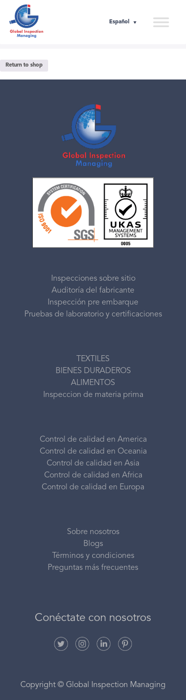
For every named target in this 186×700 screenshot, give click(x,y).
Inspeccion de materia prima (93, 395)
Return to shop (24, 65)
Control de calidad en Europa (93, 487)
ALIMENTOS (93, 383)
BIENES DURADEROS (93, 371)
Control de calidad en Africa (93, 475)
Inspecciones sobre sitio (93, 279)
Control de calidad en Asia (93, 463)
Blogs (93, 544)
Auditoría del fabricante (93, 291)
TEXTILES (93, 359)
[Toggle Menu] (161, 22)
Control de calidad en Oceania (93, 452)
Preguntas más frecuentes (93, 568)
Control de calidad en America (93, 440)
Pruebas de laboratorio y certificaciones (93, 314)
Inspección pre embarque (93, 303)
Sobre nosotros (93, 532)
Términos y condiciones (93, 556)
